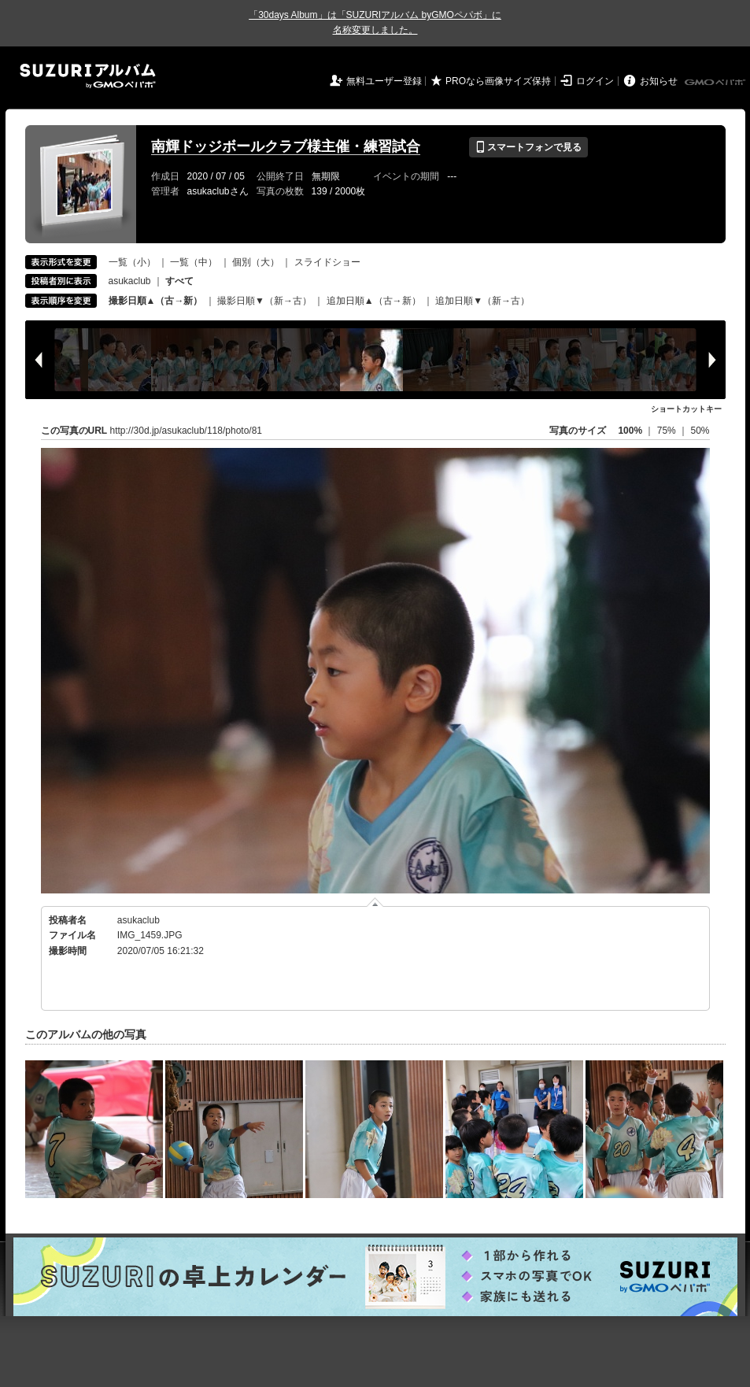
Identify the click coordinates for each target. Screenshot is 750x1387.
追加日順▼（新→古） (482, 300)
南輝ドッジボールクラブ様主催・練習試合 (285, 146)
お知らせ (659, 81)
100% (630, 430)
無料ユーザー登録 (384, 81)
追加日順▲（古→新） (374, 300)
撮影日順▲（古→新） (156, 300)
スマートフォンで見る (528, 147)
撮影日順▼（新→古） (264, 300)
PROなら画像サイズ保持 (498, 81)
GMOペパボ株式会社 (716, 83)
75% (667, 430)
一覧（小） (132, 262)
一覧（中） (193, 262)
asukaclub (130, 281)
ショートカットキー (686, 409)
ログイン (595, 81)
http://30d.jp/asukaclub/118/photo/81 (186, 430)
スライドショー (327, 262)
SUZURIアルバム (88, 76)
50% (699, 430)
